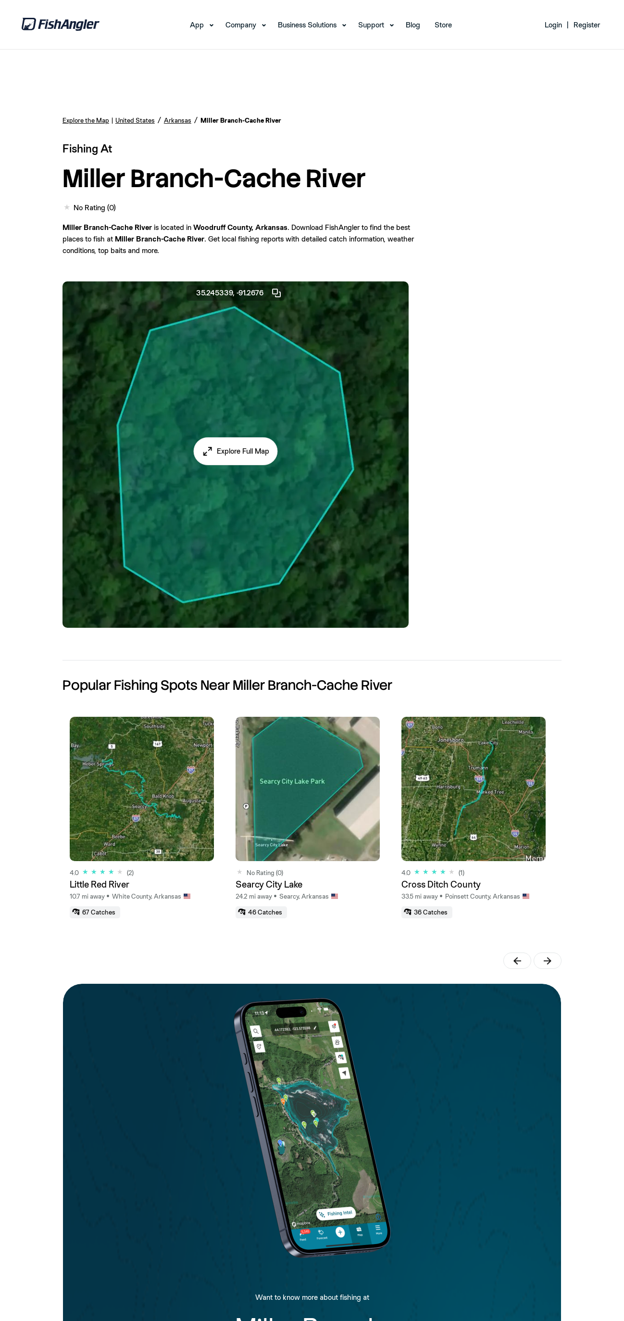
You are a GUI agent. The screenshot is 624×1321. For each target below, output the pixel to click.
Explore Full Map (243, 451)
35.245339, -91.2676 (239, 293)
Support (371, 25)
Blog (413, 25)
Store (443, 25)
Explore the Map (85, 120)
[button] (235, 451)
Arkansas (177, 120)
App (197, 25)
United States (135, 120)
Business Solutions (307, 25)
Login (553, 25)
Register (587, 25)
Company (240, 25)
